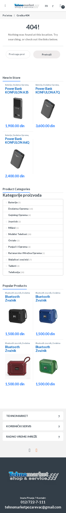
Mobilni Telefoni (15, 234)
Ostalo (9, 240)
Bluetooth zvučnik (13, 293)
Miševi (9, 227)
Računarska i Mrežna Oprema (22, 253)
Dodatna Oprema (21, 85)
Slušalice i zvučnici (16, 259)
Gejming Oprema (15, 214)
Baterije (8, 85)
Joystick (10, 221)
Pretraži (47, 54)
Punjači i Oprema (15, 246)
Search (47, 6)
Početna (7, 15)
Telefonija (11, 272)
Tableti (9, 265)
